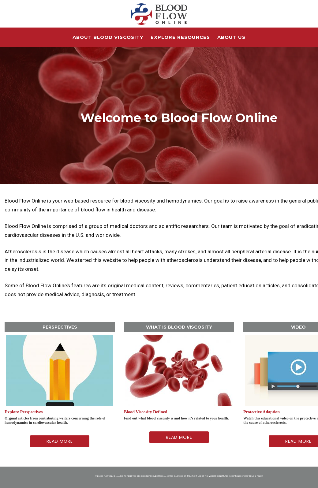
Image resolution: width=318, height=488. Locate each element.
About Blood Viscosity (108, 37)
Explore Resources (180, 37)
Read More (60, 441)
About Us (231, 37)
